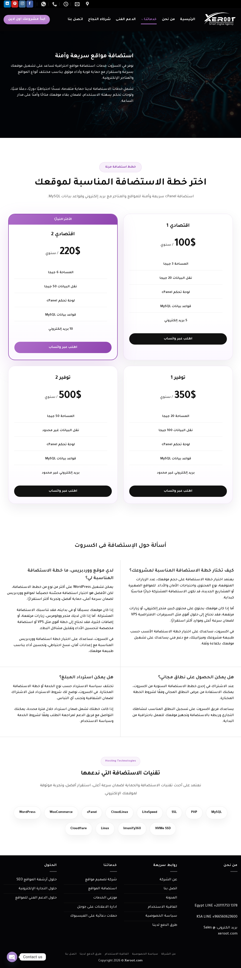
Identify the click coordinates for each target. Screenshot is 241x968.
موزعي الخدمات (105, 899)
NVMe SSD (165, 829)
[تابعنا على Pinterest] (14, 4)
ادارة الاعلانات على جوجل (97, 908)
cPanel (91, 813)
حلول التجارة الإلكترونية (38, 890)
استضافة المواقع (102, 890)
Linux (104, 829)
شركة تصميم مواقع (101, 880)
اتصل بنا (75, 19)
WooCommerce (58, 813)
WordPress (22, 813)
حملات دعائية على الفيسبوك (93, 917)
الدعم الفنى (126, 19)
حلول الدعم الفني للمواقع (36, 899)
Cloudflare (76, 829)
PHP (199, 813)
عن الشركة (168, 880)
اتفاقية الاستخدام (162, 908)
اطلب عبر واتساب (178, 339)
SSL (178, 813)
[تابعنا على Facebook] (29, 4)
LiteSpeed (152, 813)
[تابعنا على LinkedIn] (7, 4)
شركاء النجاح (99, 19)
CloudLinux (120, 813)
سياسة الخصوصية (161, 917)
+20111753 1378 (225, 907)
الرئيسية (187, 19)
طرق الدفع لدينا (164, 926)
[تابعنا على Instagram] (22, 4)
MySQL (222, 813)
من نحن (168, 19)
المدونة (171, 899)
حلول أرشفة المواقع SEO (36, 880)
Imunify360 (132, 829)
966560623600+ (224, 918)
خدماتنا (149, 19)
